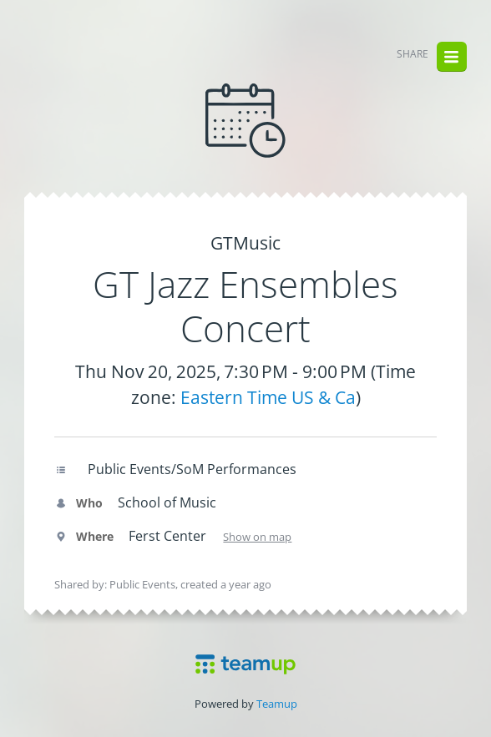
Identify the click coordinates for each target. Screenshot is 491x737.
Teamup (276, 703)
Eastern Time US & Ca (268, 397)
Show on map (257, 536)
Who (78, 503)
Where (84, 536)
